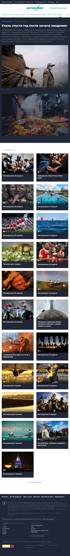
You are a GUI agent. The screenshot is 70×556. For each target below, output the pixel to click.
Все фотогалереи (35, 482)
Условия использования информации (34, 545)
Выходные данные (30, 547)
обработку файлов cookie (22, 510)
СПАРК (4, 527)
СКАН (32, 527)
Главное (4, 14)
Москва (39, 14)
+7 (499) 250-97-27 (12, 514)
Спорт (28, 14)
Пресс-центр (27, 497)
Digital (44, 14)
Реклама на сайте (47, 497)
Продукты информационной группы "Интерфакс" (29, 519)
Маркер (4, 532)
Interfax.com (29, 2)
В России (10, 14)
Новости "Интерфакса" (37, 525)
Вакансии (36, 497)
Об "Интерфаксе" (19, 2)
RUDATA (33, 529)
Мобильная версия (7, 2)
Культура (33, 14)
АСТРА (4, 534)
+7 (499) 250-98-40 (51, 513)
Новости (49, 14)
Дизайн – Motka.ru (53, 545)
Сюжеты (55, 14)
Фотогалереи (7, 21)
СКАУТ (4, 530)
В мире (16, 14)
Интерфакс (35, 8)
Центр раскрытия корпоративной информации (39, 531)
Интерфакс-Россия (40, 2)
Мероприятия (59, 497)
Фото (60, 14)
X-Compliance (5, 528)
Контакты (5, 497)
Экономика (22, 14)
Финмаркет (51, 2)
